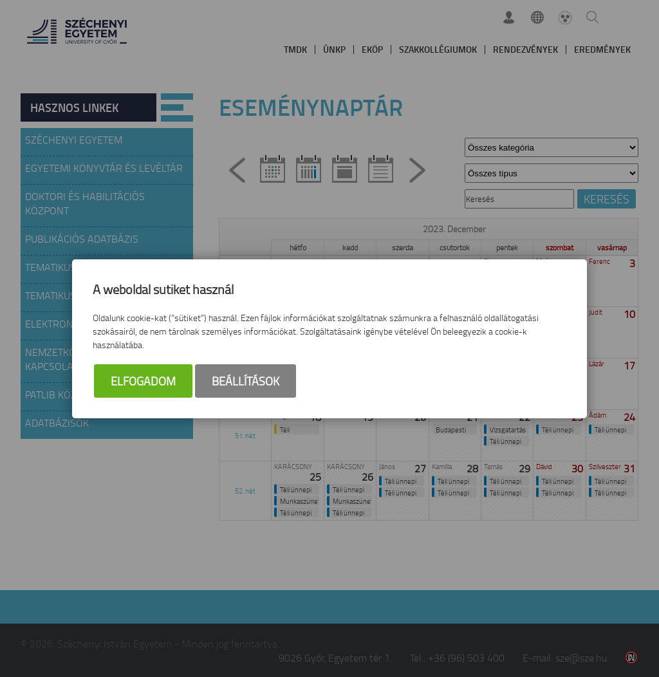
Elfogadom (143, 381)
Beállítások (245, 381)
